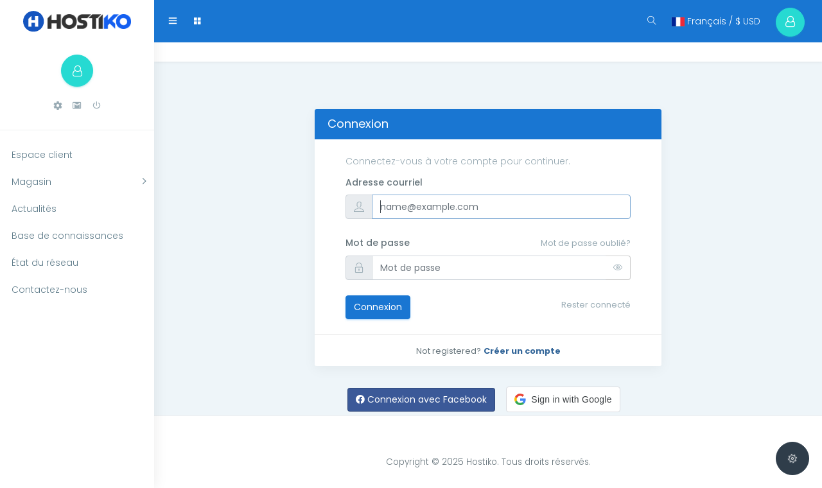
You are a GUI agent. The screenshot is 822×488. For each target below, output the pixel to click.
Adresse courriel (384, 182)
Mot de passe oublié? (586, 243)
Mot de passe (377, 242)
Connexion (378, 307)
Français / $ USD (716, 21)
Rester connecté (596, 304)
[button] (57, 105)
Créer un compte (522, 350)
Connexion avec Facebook (421, 399)
